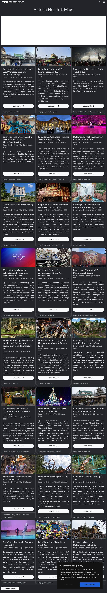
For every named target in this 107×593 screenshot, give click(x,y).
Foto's (55, 179)
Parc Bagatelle (55, 517)
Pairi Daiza (61, 179)
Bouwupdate (25, 451)
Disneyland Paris (79, 112)
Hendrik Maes (13, 77)
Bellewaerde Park (14, 112)
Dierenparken (47, 179)
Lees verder (18, 106)
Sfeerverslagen (97, 112)
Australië (76, 383)
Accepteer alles (89, 584)
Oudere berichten (10, 588)
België (5, 112)
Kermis (50, 583)
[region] (80, 575)
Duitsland (41, 315)
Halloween (46, 245)
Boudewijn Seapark (14, 583)
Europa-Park (49, 315)
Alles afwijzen (69, 584)
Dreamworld (84, 383)
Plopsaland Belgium (50, 112)
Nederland (12, 245)
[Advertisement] (53, 30)
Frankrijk (88, 112)
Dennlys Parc (77, 517)
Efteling (5, 245)
